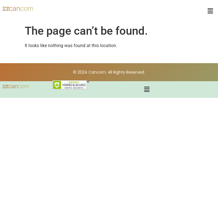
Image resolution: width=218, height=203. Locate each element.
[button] (210, 11)
